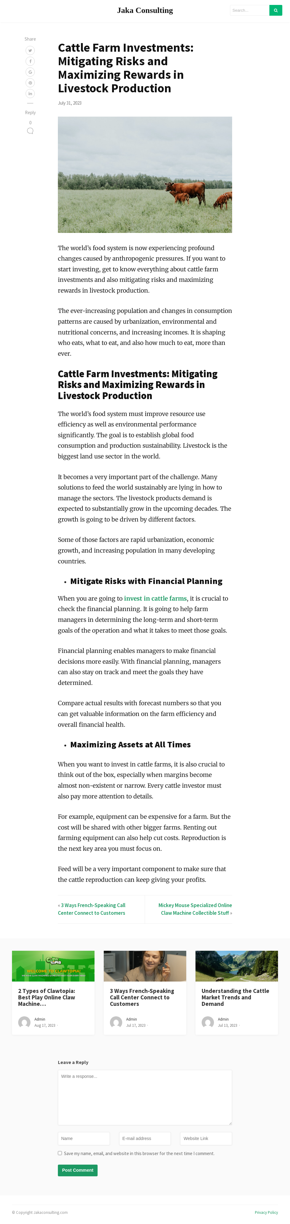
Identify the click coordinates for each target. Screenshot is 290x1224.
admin (39, 1019)
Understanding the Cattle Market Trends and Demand (235, 997)
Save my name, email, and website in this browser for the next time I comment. (139, 1153)
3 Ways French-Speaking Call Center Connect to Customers (142, 997)
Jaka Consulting (145, 10)
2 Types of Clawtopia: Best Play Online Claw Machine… (46, 997)
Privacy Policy (266, 1212)
